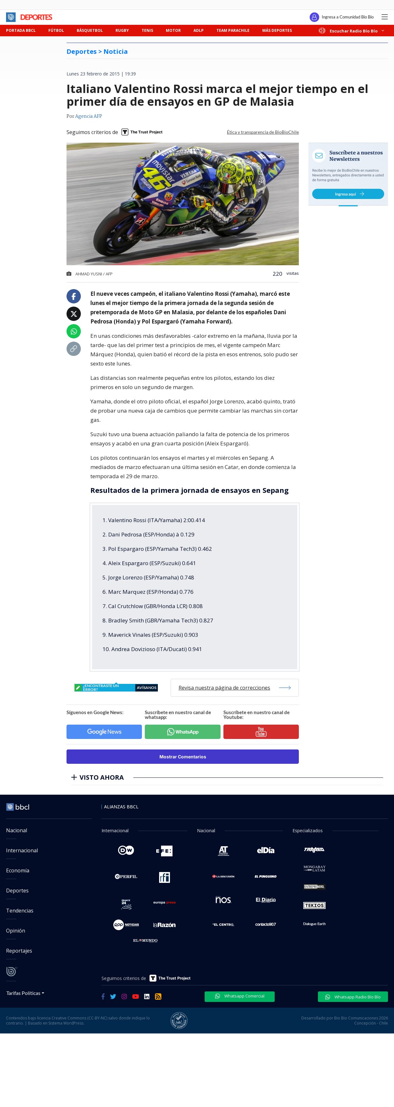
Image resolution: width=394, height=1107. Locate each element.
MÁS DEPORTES (277, 30)
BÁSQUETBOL (90, 30)
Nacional (16, 830)
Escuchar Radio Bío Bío (351, 30)
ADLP (198, 30)
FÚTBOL (56, 30)
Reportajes (19, 950)
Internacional (22, 850)
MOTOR (173, 30)
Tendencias (19, 910)
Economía (17, 870)
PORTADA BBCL (21, 30)
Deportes (17, 890)
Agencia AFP (88, 116)
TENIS (147, 30)
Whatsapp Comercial (239, 996)
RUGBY (122, 30)
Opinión (15, 930)
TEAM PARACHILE (233, 30)
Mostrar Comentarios (182, 756)
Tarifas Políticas (23, 993)
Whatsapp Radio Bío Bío (353, 997)
